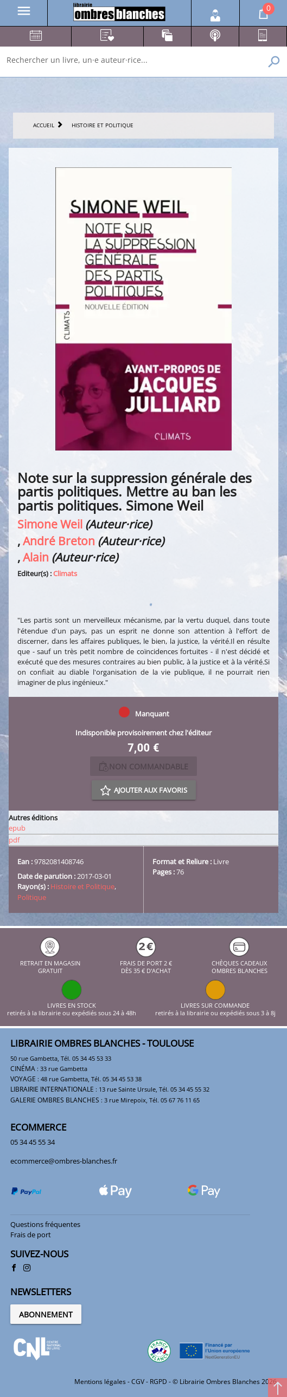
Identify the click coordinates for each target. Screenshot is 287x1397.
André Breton (59, 541)
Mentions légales (100, 1381)
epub (17, 828)
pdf (14, 840)
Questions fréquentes (45, 1224)
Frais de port (30, 1234)
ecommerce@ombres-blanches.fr (63, 1161)
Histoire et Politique (82, 886)
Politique (31, 897)
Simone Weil (49, 524)
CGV (137, 1381)
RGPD (158, 1381)
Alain (36, 557)
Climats (65, 573)
